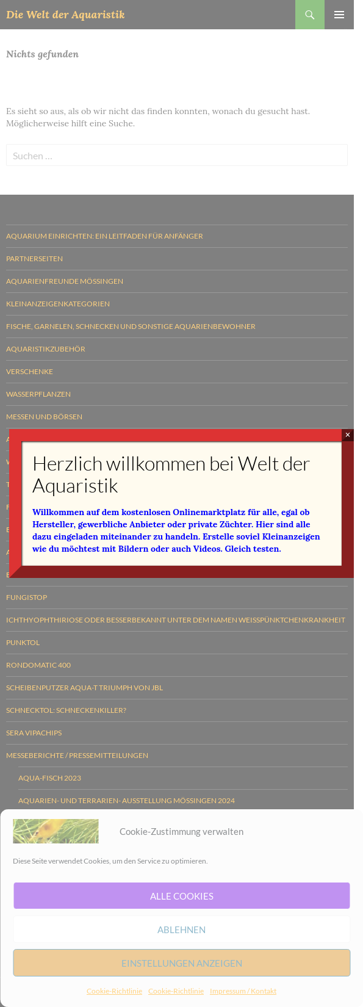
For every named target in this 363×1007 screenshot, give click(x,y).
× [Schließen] (348, 435)
